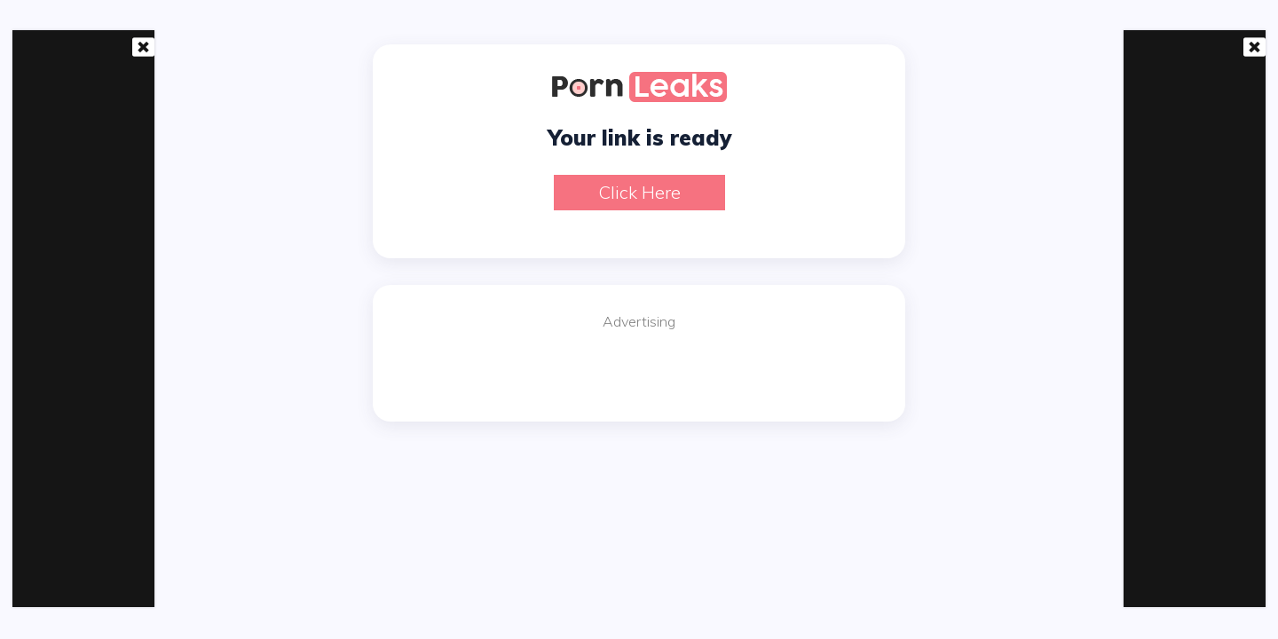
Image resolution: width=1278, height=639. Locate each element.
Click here (639, 192)
